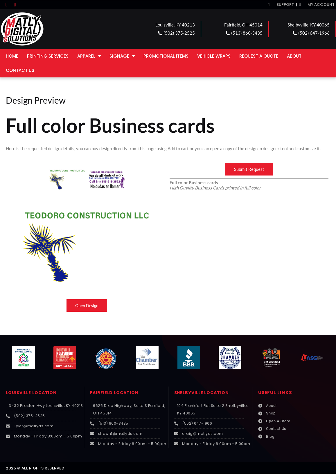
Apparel (89, 56)
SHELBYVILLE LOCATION (203, 393)
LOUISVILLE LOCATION (33, 393)
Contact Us (20, 70)
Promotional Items (165, 56)
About (294, 56)
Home (12, 56)
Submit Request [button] (249, 169)
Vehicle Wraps (214, 56)
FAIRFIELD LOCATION (115, 393)
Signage (122, 56)
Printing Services (48, 56)
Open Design (87, 305)
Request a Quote (258, 56)
